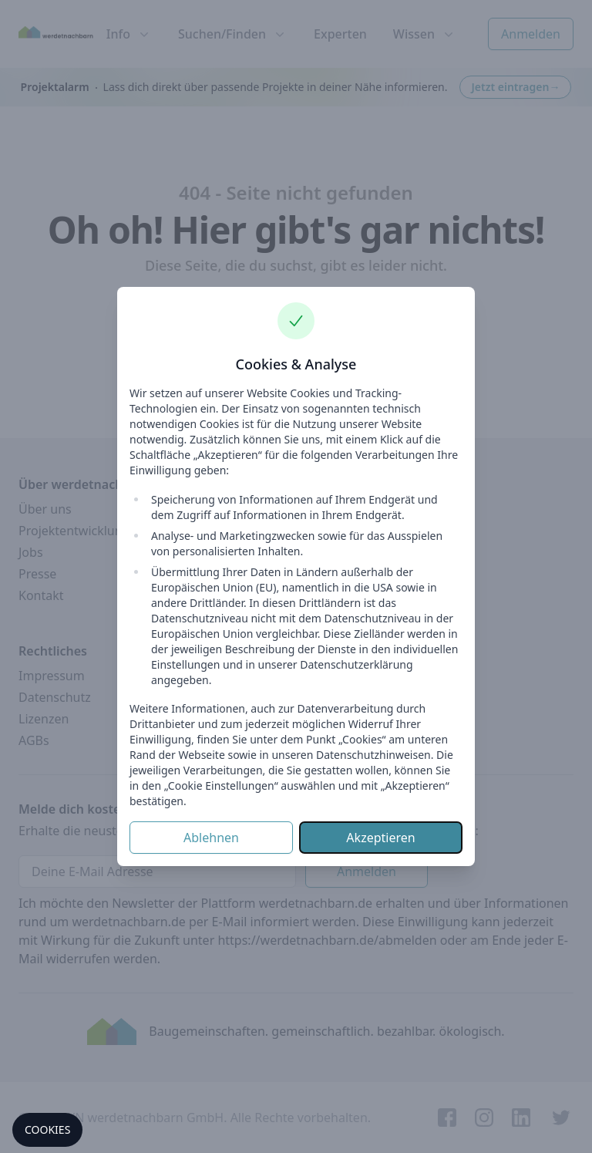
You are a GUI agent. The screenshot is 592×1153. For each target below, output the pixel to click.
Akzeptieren (380, 837)
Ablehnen (211, 837)
